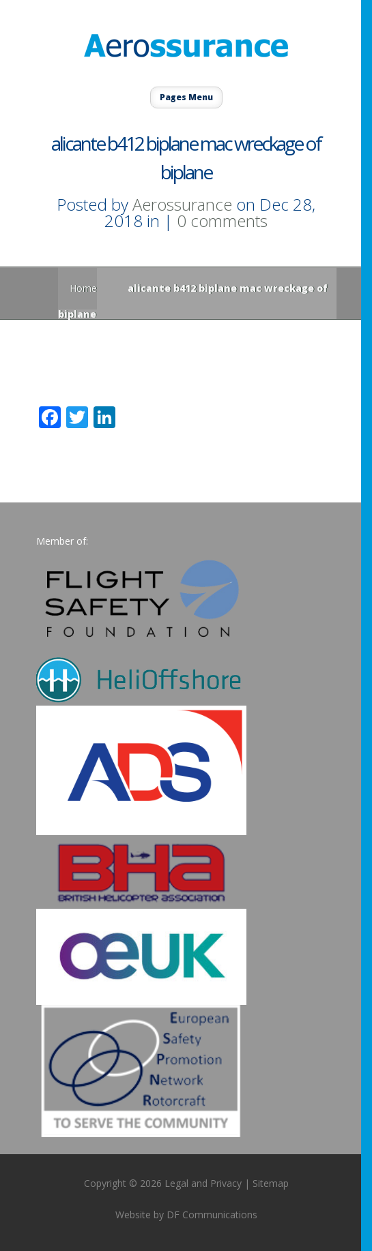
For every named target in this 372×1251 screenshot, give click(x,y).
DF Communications (212, 1214)
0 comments (222, 220)
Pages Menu (186, 97)
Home (83, 288)
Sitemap (271, 1183)
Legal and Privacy (203, 1183)
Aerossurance (182, 204)
